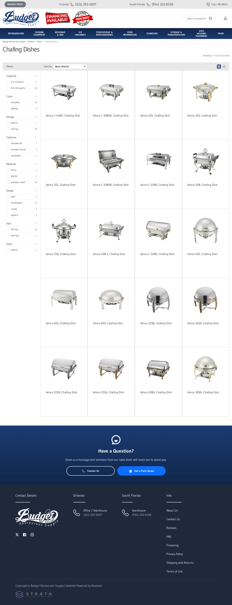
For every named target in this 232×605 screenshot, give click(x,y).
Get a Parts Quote (141, 471)
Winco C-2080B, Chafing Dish (111, 184)
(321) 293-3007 (77, 4)
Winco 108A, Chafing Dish (156, 392)
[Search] (199, 18)
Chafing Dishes (51, 41)
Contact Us (90, 471)
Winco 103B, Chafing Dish (156, 323)
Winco (39, 41)
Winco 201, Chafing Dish (155, 115)
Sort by (48, 66)
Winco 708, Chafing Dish (61, 254)
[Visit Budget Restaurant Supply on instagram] (32, 534)
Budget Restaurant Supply (14, 41)
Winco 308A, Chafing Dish (203, 392)
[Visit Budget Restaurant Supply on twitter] (17, 534)
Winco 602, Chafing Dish (202, 254)
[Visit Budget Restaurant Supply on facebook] (24, 534)
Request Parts (15, 4)
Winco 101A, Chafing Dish (108, 392)
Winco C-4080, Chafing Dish (63, 115)
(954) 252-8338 (151, 4)
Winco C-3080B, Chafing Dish (111, 115)
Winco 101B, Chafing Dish (61, 392)
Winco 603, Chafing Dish (108, 323)
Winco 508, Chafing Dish (202, 184)
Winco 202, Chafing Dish (61, 184)
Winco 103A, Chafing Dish (203, 323)
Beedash (97, 585)
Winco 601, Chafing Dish (61, 323)
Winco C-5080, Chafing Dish (157, 254)
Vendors (31, 41)
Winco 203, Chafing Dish (202, 115)
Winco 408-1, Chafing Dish (109, 254)
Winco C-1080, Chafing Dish (157, 184)
